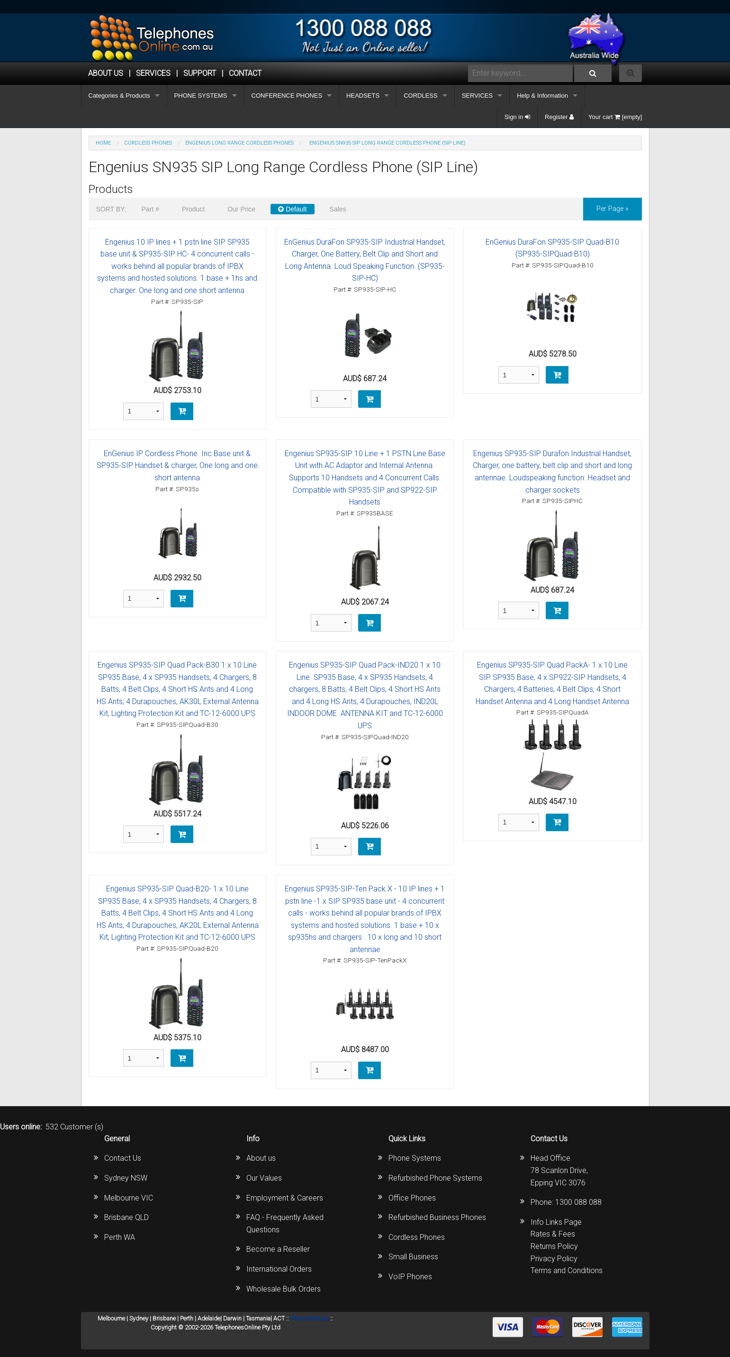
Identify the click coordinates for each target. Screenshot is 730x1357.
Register (559, 116)
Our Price (241, 209)
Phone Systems (414, 1158)
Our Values (264, 1178)
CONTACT (245, 73)
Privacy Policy (554, 1258)
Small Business (413, 1256)
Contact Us (122, 1158)
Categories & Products (119, 95)
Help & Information (542, 95)
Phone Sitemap (309, 1318)
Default (292, 209)
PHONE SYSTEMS (200, 95)
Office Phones (412, 1197)
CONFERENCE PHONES (287, 95)
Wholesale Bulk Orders (283, 1288)
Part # (150, 209)
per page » (612, 209)
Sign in (517, 116)
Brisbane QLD (126, 1217)
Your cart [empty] (615, 116)
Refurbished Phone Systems (435, 1178)
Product (193, 209)
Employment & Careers (284, 1197)
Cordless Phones (416, 1237)
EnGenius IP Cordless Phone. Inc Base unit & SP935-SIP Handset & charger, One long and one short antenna (177, 465)
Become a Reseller (278, 1249)
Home (103, 143)
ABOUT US (105, 73)
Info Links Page (556, 1222)
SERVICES (477, 95)
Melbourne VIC (128, 1197)
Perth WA (119, 1237)
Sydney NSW (125, 1178)
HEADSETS (362, 95)
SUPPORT (199, 73)
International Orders (279, 1269)
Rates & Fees (553, 1233)
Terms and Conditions (567, 1270)
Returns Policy (554, 1246)
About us (261, 1158)
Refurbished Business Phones (437, 1217)
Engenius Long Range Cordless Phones (239, 143)
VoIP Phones (410, 1276)
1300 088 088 (578, 1202)
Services (153, 73)
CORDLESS (421, 95)
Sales (338, 209)
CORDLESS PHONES (148, 143)
